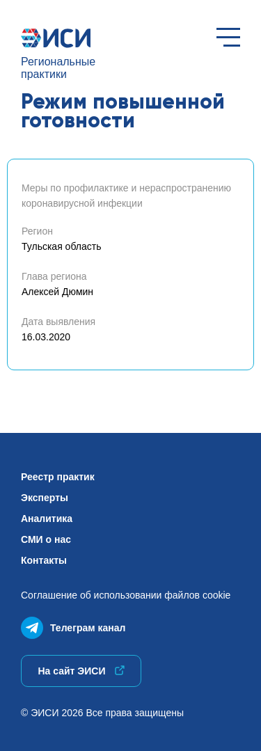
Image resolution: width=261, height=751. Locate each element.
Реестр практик (58, 476)
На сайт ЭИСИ (81, 671)
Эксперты (44, 497)
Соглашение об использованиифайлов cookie (125, 595)
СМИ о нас (46, 539)
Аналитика (46, 518)
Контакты (44, 560)
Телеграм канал (73, 625)
